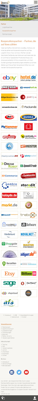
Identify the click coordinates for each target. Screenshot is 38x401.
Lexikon (4, 350)
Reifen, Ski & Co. (7, 336)
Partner (3, 24)
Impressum (8, 315)
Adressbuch (5, 362)
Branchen (5, 334)
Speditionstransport (7, 328)
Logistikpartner (7, 27)
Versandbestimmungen (26, 315)
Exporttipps (5, 353)
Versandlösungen (6, 324)
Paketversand (6, 327)
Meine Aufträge (6, 363)
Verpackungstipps (7, 348)
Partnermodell (7, 34)
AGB (15, 315)
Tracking (4, 344)
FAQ (3, 346)
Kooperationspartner (9, 31)
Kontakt (24, 317)
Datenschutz (15, 317)
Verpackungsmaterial (8, 338)
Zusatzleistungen (7, 330)
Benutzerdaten (6, 365)
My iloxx (3, 359)
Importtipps (5, 351)
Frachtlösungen (6, 332)
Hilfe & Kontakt (5, 341)
